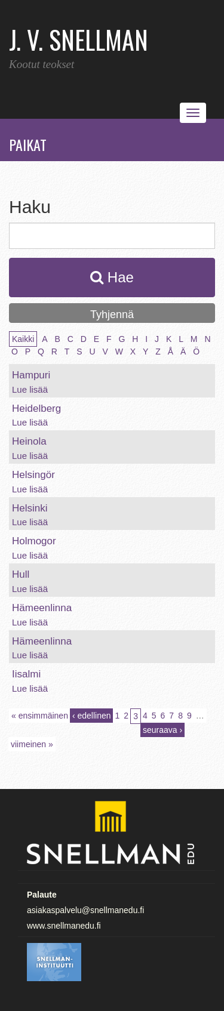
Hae (112, 277)
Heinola (29, 441)
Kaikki (23, 339)
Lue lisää (30, 389)
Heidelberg (36, 408)
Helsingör (33, 474)
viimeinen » (32, 744)
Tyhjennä (112, 314)
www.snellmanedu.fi (64, 925)
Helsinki (30, 508)
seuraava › (162, 730)
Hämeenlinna (42, 608)
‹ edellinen (91, 715)
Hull (20, 574)
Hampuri (31, 375)
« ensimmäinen (39, 715)
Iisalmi (26, 674)
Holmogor (34, 541)
